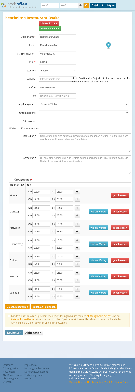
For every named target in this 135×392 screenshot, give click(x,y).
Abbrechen (33, 333)
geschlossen (120, 195)
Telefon (31, 87)
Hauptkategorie (26, 104)
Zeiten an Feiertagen (44, 307)
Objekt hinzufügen (103, 5)
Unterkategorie (27, 112)
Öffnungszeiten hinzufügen (11, 370)
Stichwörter (29, 121)
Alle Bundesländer (12, 375)
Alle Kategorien (11, 378)
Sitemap (7, 381)
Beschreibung (28, 135)
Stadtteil (31, 70)
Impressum (30, 364)
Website (31, 79)
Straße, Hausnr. (26, 53)
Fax (34, 95)
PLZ (32, 62)
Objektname (28, 36)
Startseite (8, 364)
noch (19, 5)
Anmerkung (29, 157)
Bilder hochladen (50, 28)
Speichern (14, 332)
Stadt (32, 45)
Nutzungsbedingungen (99, 316)
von (30, 191)
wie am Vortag (98, 211)
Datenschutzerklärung (23, 319)
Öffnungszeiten (23, 179)
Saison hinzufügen (17, 307)
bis (53, 191)
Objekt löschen (49, 23)
